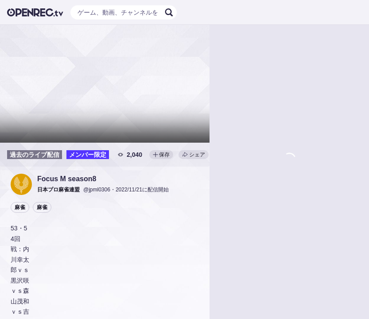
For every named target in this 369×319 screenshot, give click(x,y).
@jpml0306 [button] (96, 190)
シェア (193, 155)
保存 (161, 155)
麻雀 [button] (20, 207)
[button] (21, 184)
